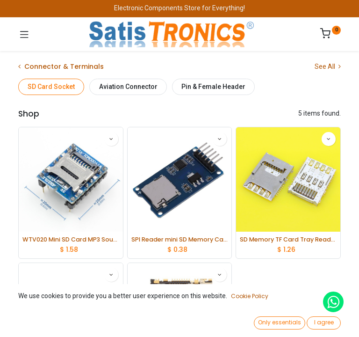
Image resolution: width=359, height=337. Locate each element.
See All (328, 66)
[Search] (105, 321)
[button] (274, 301)
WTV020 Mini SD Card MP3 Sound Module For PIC (70, 239)
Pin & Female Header (213, 86)
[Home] (31, 321)
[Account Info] (328, 320)
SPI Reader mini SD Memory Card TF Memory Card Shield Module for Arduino (179, 239)
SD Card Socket (51, 86)
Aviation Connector (128, 86)
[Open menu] (179, 323)
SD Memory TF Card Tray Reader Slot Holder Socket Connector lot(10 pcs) (288, 239)
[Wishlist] (254, 320)
